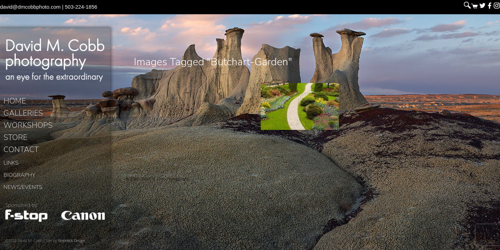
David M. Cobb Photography (55, 61)
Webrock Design (71, 243)
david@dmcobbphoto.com (30, 7)
